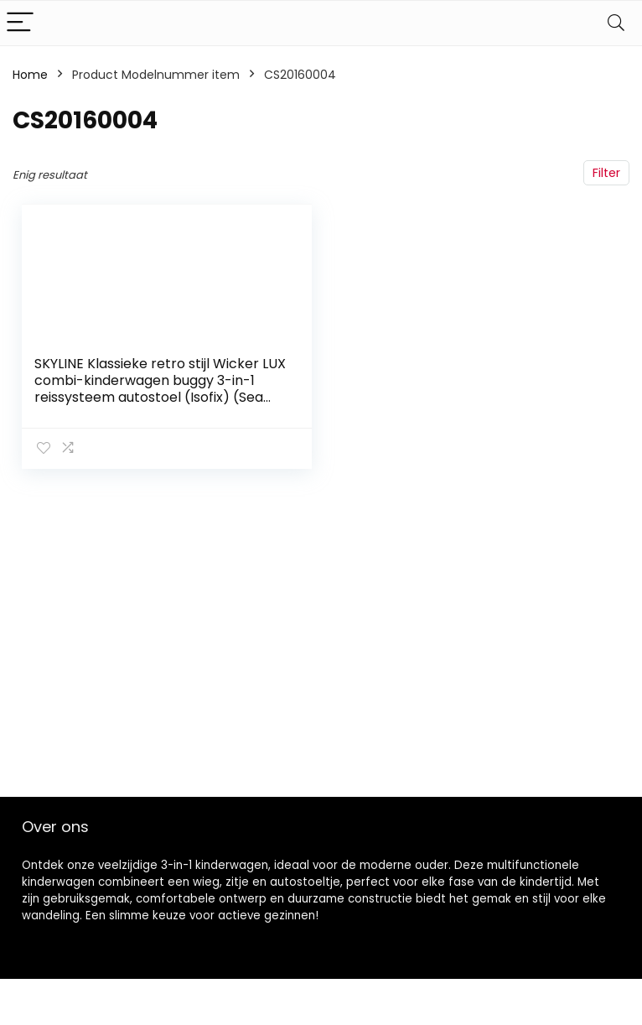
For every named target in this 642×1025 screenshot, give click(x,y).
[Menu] (20, 23)
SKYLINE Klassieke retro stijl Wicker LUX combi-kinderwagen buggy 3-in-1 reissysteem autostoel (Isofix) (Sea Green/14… (160, 389)
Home (30, 74)
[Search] (616, 23)
